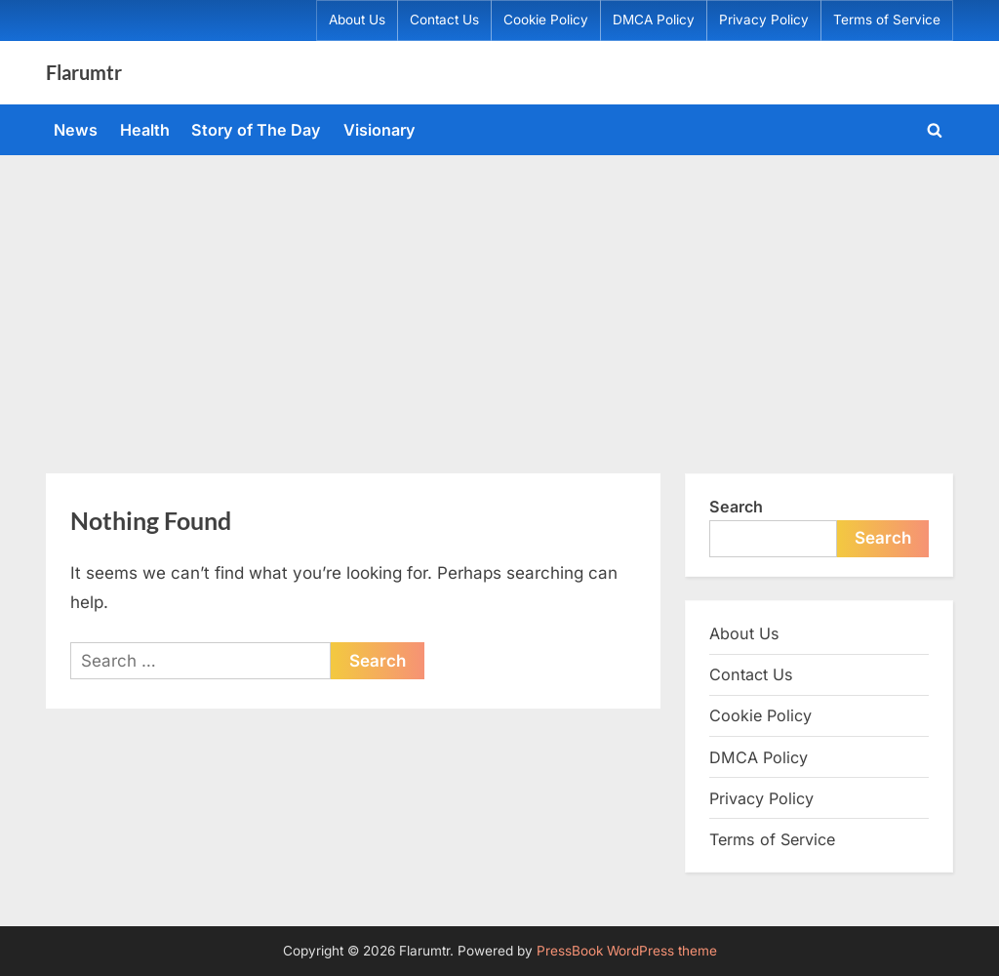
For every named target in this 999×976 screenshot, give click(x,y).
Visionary (379, 130)
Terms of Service (886, 19)
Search (736, 506)
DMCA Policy (654, 19)
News (76, 130)
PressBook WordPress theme (627, 950)
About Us (357, 19)
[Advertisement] (499, 301)
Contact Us (444, 19)
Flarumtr (84, 72)
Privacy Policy (764, 19)
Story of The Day (256, 130)
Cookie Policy (545, 19)
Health (145, 130)
